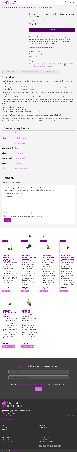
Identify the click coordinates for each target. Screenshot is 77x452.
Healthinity (18, 133)
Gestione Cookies (7, 441)
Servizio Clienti (44, 437)
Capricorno (25, 158)
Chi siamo (5, 425)
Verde (23, 143)
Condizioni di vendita (46, 441)
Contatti (4, 429)
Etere (16, 148)
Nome (5, 208)
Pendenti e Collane (21, 168)
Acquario (18, 158)
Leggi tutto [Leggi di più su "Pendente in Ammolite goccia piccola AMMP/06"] (63, 290)
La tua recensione (8, 196)
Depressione (53, 63)
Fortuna (44, 65)
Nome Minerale (18, 7)
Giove (17, 153)
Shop (9, 7)
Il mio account (44, 427)
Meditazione (60, 65)
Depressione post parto (65, 63)
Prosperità (68, 65)
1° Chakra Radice (20, 138)
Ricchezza (43, 67)
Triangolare (37, 52)
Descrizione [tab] (10, 71)
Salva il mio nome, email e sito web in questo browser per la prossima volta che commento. (26, 216)
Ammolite (29, 7)
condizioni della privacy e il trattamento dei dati (32, 384)
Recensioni (5, 427)
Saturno (21, 153)
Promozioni (43, 422)
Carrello (42, 425)
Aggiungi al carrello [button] (8, 346)
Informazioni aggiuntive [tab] (30, 71)
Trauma (49, 67)
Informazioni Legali (46, 439)
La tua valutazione (8, 193)
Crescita (45, 63)
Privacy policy (6, 439)
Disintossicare (36, 65)
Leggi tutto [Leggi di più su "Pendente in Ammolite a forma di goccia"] (25, 290)
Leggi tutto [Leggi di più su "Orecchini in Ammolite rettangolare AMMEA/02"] (5, 290)
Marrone (17, 143)
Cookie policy (6, 437)
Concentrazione (37, 63)
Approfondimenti (7, 422)
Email (5, 212)
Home (3, 7)
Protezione (35, 67)
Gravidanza (51, 65)
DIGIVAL (15, 450)
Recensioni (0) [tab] (51, 71)
